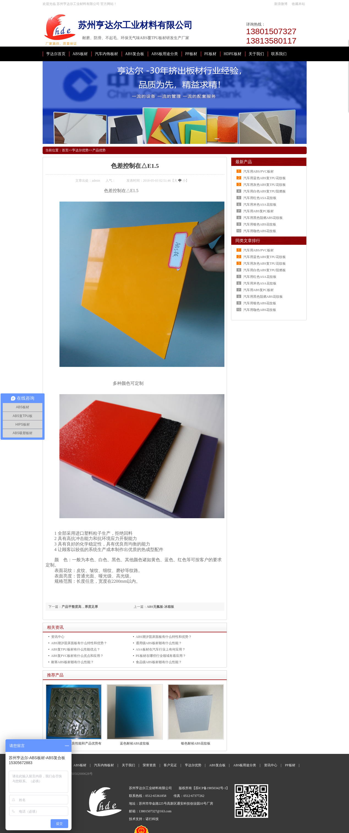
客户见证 (170, 765)
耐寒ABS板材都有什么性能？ (72, 662)
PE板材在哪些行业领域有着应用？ (161, 656)
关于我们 (256, 54)
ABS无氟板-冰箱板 (160, 607)
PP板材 (191, 54)
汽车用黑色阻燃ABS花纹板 (263, 218)
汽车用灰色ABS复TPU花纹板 (264, 185)
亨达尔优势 (80, 150)
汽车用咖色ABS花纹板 (259, 231)
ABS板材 (80, 54)
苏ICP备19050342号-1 (210, 788)
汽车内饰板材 (106, 54)
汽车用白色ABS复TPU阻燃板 (264, 191)
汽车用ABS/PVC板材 (258, 171)
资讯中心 (57, 637)
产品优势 (99, 150)
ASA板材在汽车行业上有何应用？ (160, 649)
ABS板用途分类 (164, 54)
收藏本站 (298, 4)
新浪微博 (280, 4)
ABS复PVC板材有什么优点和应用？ (77, 656)
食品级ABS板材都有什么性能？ (159, 662)
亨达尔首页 (55, 54)
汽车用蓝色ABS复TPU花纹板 (264, 178)
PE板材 (210, 54)
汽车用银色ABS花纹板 (259, 224)
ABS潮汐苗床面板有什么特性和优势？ (164, 637)
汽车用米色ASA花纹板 (259, 204)
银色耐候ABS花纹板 (195, 743)
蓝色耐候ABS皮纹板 (134, 743)
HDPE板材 (232, 54)
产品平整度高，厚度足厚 (80, 607)
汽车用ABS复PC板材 (258, 211)
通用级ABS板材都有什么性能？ (159, 643)
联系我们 (279, 54)
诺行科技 (152, 819)
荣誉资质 (149, 765)
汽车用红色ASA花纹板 (259, 198)
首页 (65, 150)
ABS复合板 (134, 54)
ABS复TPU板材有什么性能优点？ (75, 649)
